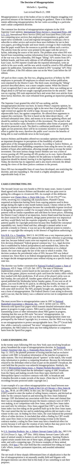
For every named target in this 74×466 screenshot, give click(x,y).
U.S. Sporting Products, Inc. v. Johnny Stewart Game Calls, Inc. (33, 431)
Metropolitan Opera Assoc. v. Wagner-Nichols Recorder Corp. (37, 368)
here (16, 445)
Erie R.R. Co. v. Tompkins (13, 235)
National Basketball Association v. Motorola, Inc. (32, 302)
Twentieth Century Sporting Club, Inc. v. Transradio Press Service (33, 348)
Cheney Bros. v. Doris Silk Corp (29, 197)
